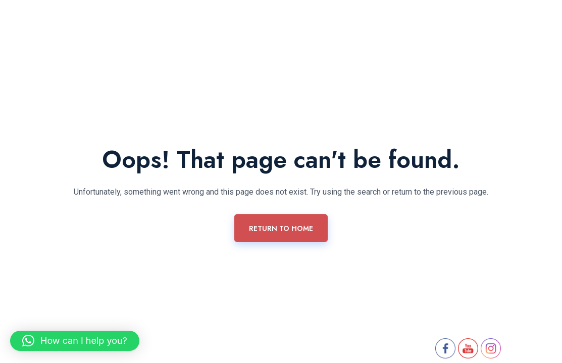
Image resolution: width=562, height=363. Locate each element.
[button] (74, 341)
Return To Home (281, 228)
